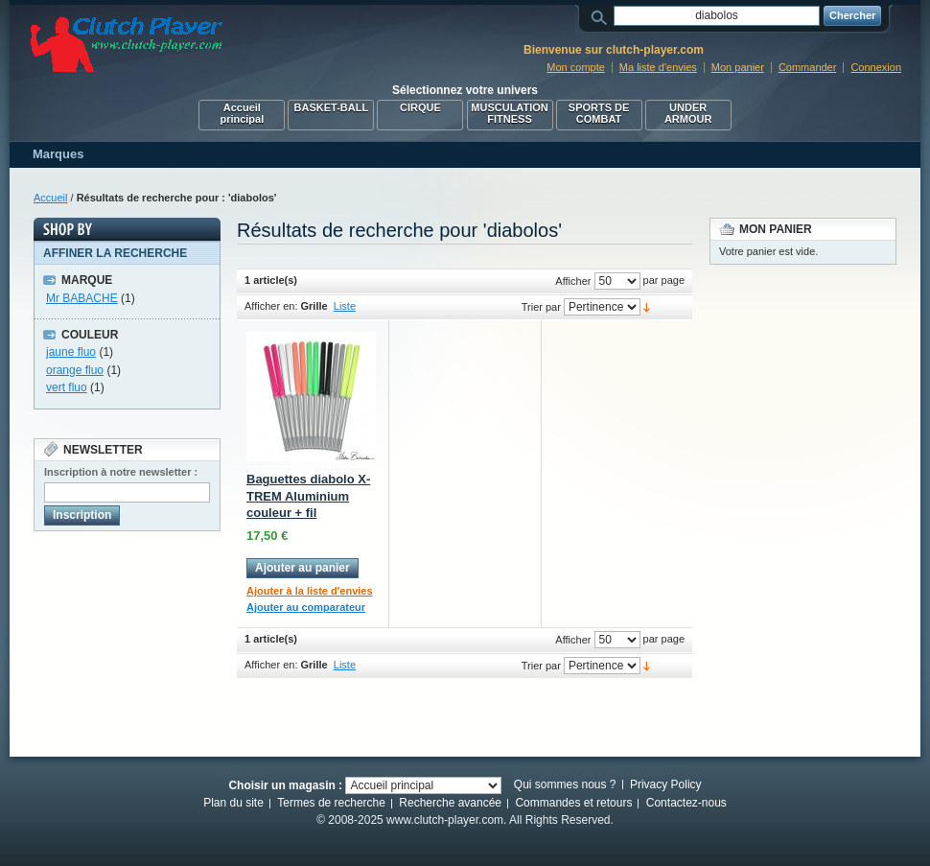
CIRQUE (420, 107)
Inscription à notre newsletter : (121, 472)
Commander (808, 67)
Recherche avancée (450, 802)
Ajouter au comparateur (305, 607)
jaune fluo (71, 352)
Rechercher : (602, 16)
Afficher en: (270, 306)
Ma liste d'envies (658, 67)
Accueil (50, 197)
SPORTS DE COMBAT (599, 113)
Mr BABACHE (82, 298)
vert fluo (66, 387)
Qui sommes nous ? (565, 784)
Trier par (541, 307)
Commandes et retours (573, 802)
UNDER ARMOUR (688, 113)
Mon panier (737, 67)
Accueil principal (242, 113)
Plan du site (233, 802)
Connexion (875, 67)
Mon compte (575, 67)
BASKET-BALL (331, 107)
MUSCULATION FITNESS (509, 113)
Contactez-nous (686, 802)
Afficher (573, 281)
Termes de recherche (331, 802)
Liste (345, 306)
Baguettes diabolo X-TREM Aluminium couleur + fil (308, 496)
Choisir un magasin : (285, 785)
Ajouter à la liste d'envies (309, 591)
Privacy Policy (666, 784)
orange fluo (75, 370)
